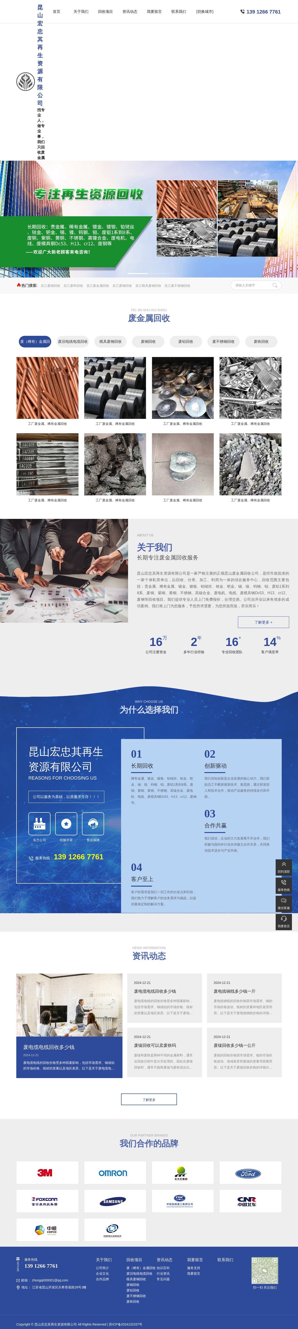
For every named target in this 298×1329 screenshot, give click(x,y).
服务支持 (193, 1268)
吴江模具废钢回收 (148, 286)
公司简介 (102, 1268)
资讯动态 (129, 12)
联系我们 (178, 12)
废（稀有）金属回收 (35, 343)
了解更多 (149, 1100)
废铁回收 (261, 342)
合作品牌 (102, 1279)
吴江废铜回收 (50, 286)
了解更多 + (263, 622)
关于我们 (81, 12)
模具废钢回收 (110, 342)
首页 (56, 12)
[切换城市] (204, 12)
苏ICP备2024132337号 (125, 1324)
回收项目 (105, 12)
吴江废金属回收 (97, 286)
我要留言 (154, 12)
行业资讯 (163, 1273)
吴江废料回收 (73, 286)
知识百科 (163, 1268)
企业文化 (102, 1273)
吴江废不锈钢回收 (177, 286)
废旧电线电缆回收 (73, 342)
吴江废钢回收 (122, 286)
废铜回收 (148, 342)
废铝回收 (185, 342)
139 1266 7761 (264, 12)
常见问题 (163, 1279)
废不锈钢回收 (223, 342)
